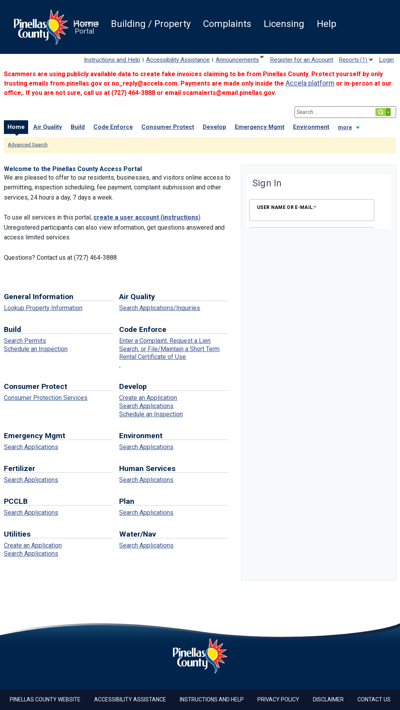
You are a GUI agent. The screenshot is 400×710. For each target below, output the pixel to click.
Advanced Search (28, 145)
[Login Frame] (318, 202)
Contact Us (374, 699)
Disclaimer (328, 699)
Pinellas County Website (45, 699)
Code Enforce (113, 126)
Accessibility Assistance (130, 699)
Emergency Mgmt (259, 126)
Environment (311, 126)
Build (78, 126)
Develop (214, 126)
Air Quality (47, 126)
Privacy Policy (278, 699)
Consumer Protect (167, 126)
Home (16, 126)
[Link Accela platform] (310, 83)
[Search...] (345, 112)
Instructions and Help (212, 699)
